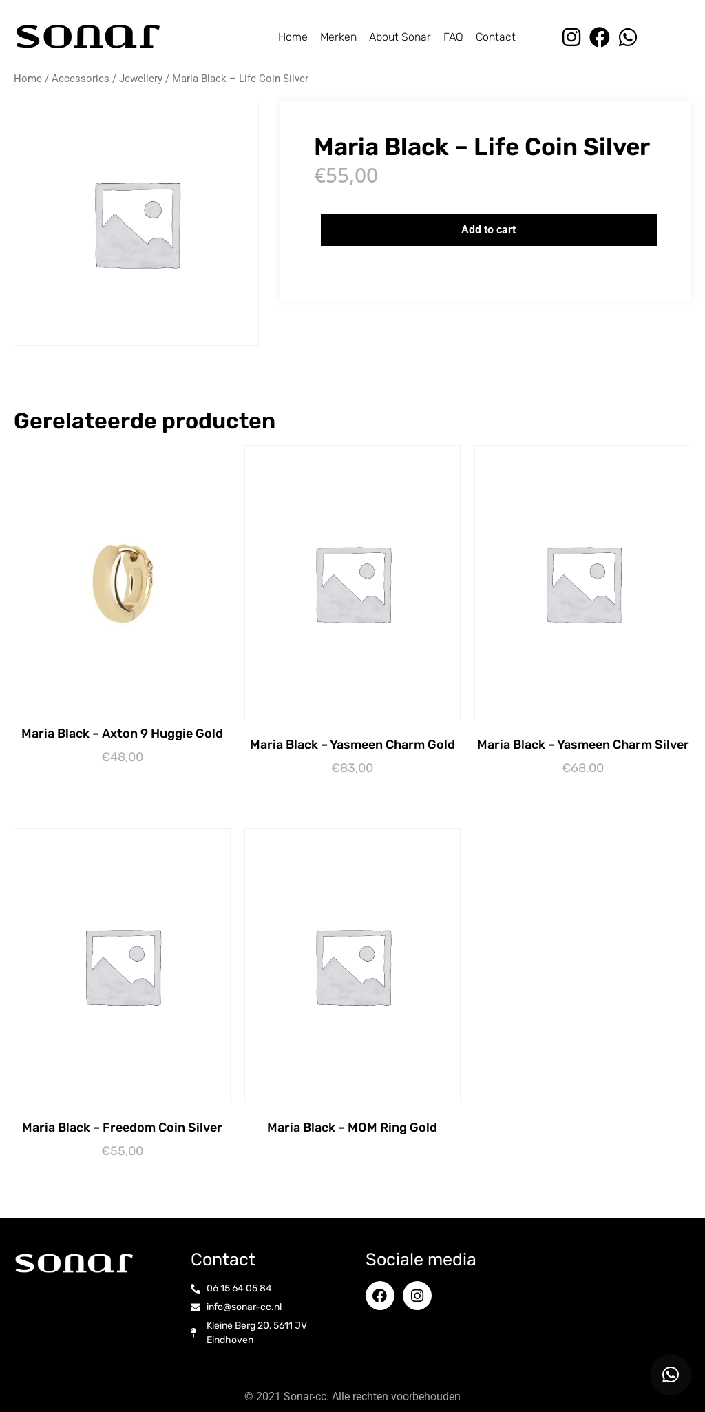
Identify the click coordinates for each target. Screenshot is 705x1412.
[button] (670, 1374)
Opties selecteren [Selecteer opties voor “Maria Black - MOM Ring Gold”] (356, 1150)
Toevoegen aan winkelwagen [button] (126, 781)
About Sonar (400, 36)
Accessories (80, 78)
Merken (338, 36)
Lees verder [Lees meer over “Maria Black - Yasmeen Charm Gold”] (356, 792)
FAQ (453, 36)
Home (293, 36)
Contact (496, 36)
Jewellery (140, 78)
